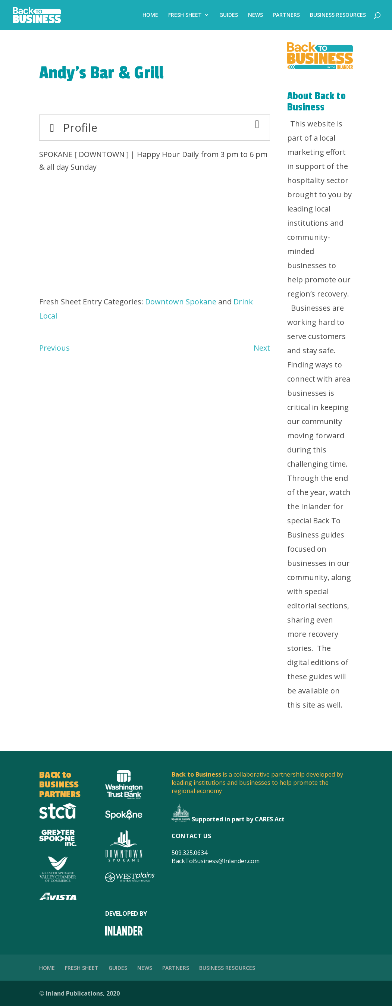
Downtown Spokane (180, 302)
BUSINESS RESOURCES (338, 15)
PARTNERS (286, 15)
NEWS (255, 15)
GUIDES (228, 15)
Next (262, 348)
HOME (150, 15)
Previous (54, 348)
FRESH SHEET (185, 15)
